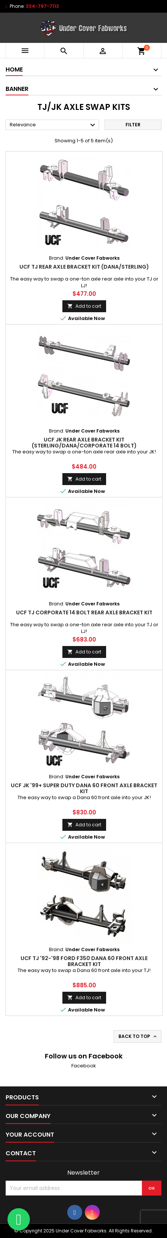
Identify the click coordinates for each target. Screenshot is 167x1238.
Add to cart (84, 306)
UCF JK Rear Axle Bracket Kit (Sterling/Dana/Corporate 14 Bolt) (84, 442)
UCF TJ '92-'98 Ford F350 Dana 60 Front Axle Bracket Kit (84, 961)
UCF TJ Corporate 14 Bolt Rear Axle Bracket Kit (84, 612)
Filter (133, 124)
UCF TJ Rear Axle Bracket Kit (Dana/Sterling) (84, 266)
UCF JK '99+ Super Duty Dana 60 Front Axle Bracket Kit (84, 788)
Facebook (83, 1065)
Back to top (138, 1036)
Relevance (53, 125)
